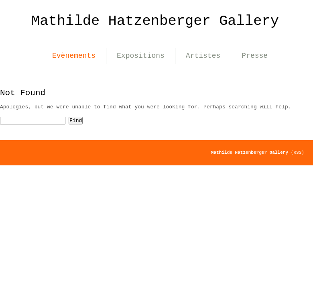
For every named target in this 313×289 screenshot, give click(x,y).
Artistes (203, 56)
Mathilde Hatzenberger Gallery (155, 21)
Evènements (74, 56)
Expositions (141, 56)
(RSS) (297, 152)
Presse (255, 56)
